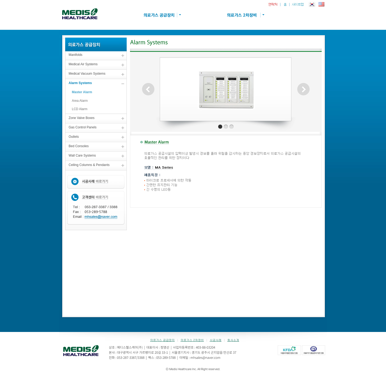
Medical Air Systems (83, 64)
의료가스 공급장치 (162, 340)
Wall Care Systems (82, 155)
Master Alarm (82, 92)
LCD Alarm (79, 109)
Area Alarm (80, 101)
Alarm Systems (80, 83)
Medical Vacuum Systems (87, 73)
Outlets (74, 137)
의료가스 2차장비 (192, 340)
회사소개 (233, 340)
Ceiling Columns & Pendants (89, 165)
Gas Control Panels (82, 127)
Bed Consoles (79, 146)
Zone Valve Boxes (82, 118)
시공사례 (215, 340)
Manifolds (75, 55)
